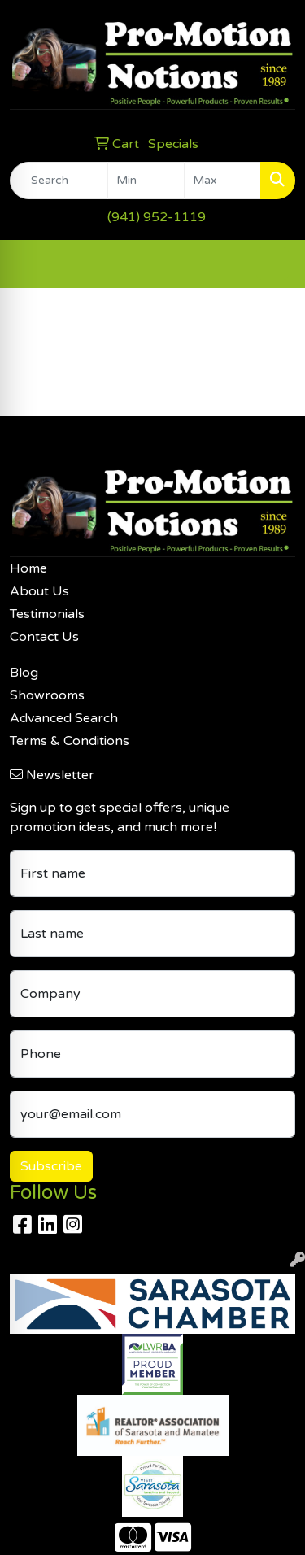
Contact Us (44, 637)
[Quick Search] (59, 180)
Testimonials (47, 614)
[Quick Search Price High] (222, 180)
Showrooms (47, 695)
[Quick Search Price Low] (146, 180)
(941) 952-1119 (156, 217)
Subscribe (51, 1166)
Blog (24, 672)
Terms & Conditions (69, 741)
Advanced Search (64, 718)
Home (28, 568)
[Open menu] (272, 263)
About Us (39, 591)
